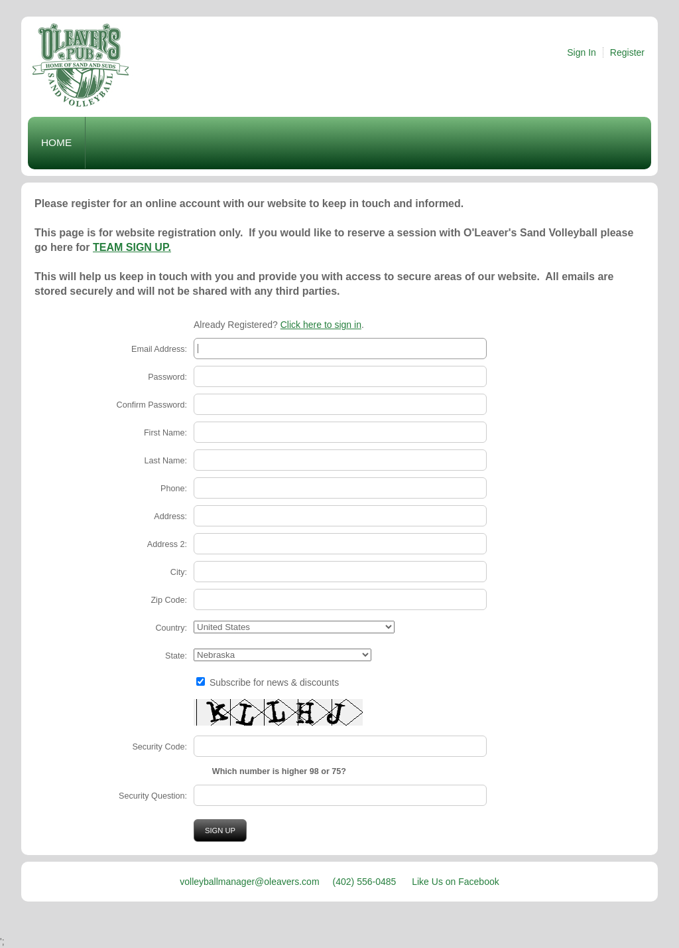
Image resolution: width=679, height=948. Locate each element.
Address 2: (167, 544)
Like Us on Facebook (455, 881)
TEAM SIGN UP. (132, 247)
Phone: (173, 488)
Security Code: (159, 746)
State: (176, 656)
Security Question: (153, 796)
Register (627, 52)
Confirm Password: (152, 405)
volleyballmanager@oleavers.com (249, 881)
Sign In (581, 52)
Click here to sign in (320, 324)
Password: (167, 377)
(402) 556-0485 (366, 881)
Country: (171, 628)
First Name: (165, 432)
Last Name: (166, 460)
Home (56, 142)
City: (178, 572)
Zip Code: (169, 600)
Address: (170, 516)
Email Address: (159, 349)
